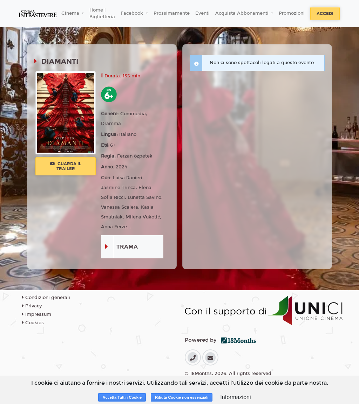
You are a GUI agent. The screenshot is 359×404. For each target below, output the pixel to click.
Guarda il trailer (65, 166)
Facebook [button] (132, 13)
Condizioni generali (46, 297)
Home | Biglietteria (102, 13)
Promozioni (292, 13)
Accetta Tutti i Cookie (122, 397)
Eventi (202, 13)
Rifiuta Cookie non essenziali (181, 397)
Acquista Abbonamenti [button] (242, 13)
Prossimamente (172, 13)
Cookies (33, 323)
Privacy (32, 306)
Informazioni (235, 397)
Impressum (36, 314)
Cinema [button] (71, 13)
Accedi (325, 13)
